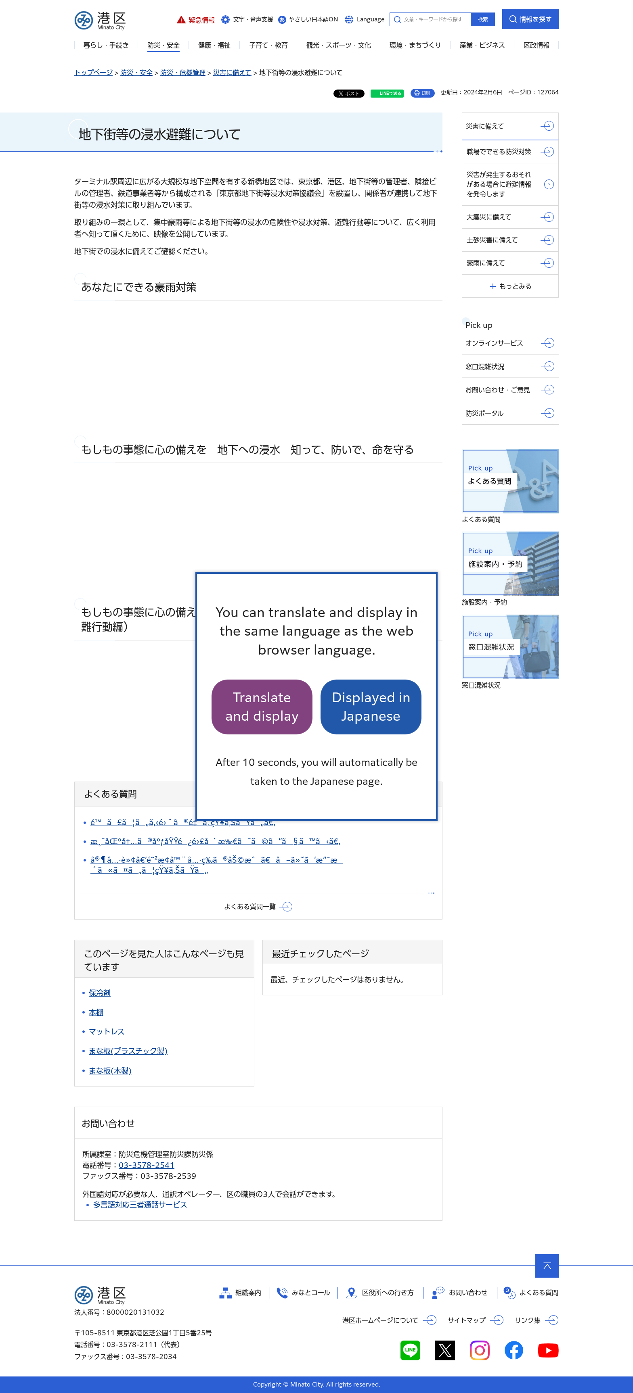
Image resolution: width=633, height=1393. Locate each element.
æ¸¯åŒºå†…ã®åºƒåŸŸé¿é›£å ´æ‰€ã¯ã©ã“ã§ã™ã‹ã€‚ (215, 841)
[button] (195, 19)
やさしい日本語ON (313, 19)
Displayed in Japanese (371, 706)
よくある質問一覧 (250, 906)
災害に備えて (232, 72)
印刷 (426, 93)
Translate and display (262, 706)
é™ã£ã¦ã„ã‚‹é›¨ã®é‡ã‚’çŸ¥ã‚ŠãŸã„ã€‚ (182, 822)
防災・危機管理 (182, 72)
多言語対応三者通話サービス (140, 1204)
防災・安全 (136, 72)
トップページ (93, 72)
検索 (483, 19)
